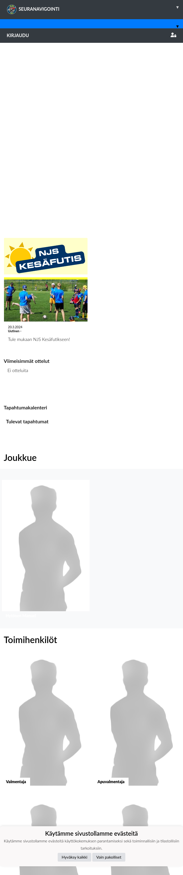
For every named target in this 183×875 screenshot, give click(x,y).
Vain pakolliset (108, 857)
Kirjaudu (91, 35)
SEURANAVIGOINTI (95, 7)
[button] (46, 367)
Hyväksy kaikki (74, 857)
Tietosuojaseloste (20, 798)
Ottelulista (16, 206)
